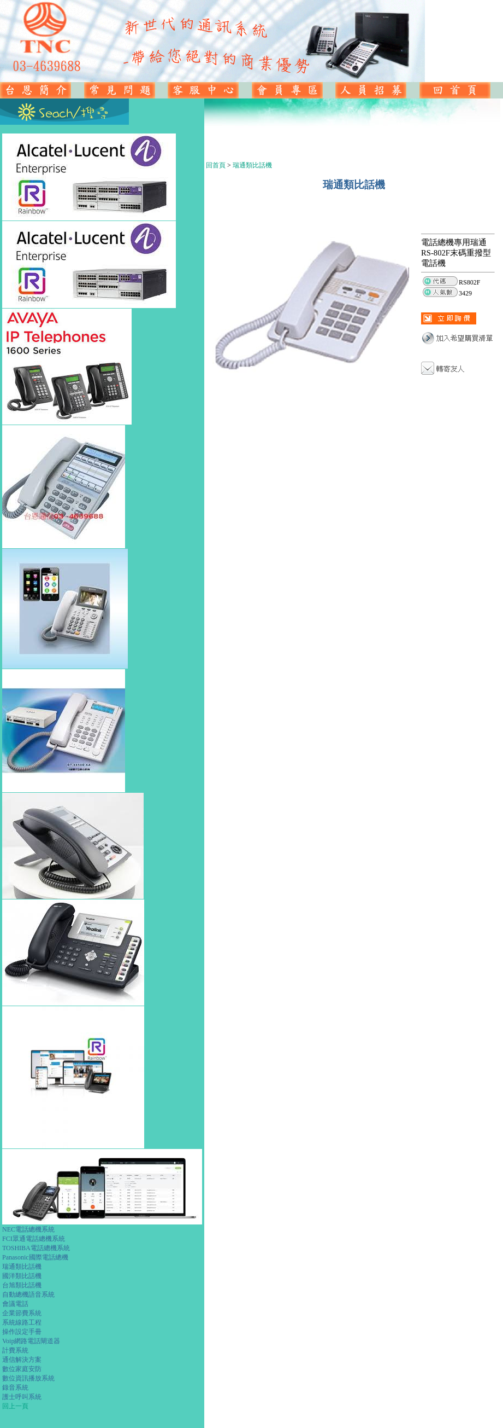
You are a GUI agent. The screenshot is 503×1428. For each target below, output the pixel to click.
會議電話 (15, 1304)
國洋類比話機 (22, 1276)
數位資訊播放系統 (28, 1378)
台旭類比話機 (22, 1285)
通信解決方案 (22, 1359)
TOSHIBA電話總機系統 (36, 1248)
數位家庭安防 (22, 1369)
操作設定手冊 (22, 1332)
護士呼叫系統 (22, 1397)
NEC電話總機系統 (28, 1229)
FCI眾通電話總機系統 (33, 1239)
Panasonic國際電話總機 (35, 1257)
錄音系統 (15, 1387)
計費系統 (15, 1350)
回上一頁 (15, 1406)
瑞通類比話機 (22, 1266)
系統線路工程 (22, 1322)
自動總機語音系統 (28, 1294)
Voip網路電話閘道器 (31, 1341)
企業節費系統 (22, 1313)
